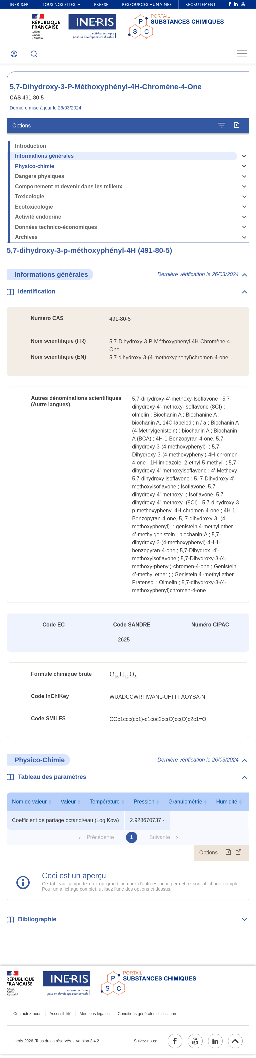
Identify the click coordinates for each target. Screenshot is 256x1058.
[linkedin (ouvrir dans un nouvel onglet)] (212, 1044)
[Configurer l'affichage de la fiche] (221, 127)
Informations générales (44, 158)
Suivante (159, 839)
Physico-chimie (34, 168)
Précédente (100, 839)
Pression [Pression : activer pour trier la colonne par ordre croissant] (229, 804)
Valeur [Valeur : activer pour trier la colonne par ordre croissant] (145, 804)
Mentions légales (90, 1016)
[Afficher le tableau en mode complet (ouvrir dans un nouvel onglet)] (238, 855)
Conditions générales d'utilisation (140, 1016)
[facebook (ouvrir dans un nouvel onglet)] (168, 1044)
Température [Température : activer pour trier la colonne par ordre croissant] (190, 804)
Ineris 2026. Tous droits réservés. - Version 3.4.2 (56, 1044)
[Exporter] (236, 127)
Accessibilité (58, 1016)
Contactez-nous (27, 1016)
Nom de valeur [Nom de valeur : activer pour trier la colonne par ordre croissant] (64, 804)
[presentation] (123, 677)
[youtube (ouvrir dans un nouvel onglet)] (190, 1044)
